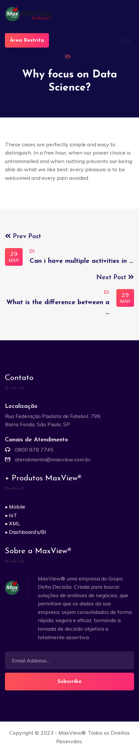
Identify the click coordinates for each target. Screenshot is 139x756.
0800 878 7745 (34, 449)
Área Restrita (27, 40)
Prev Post (23, 236)
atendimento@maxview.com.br (52, 459)
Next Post (115, 277)
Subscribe (69, 681)
